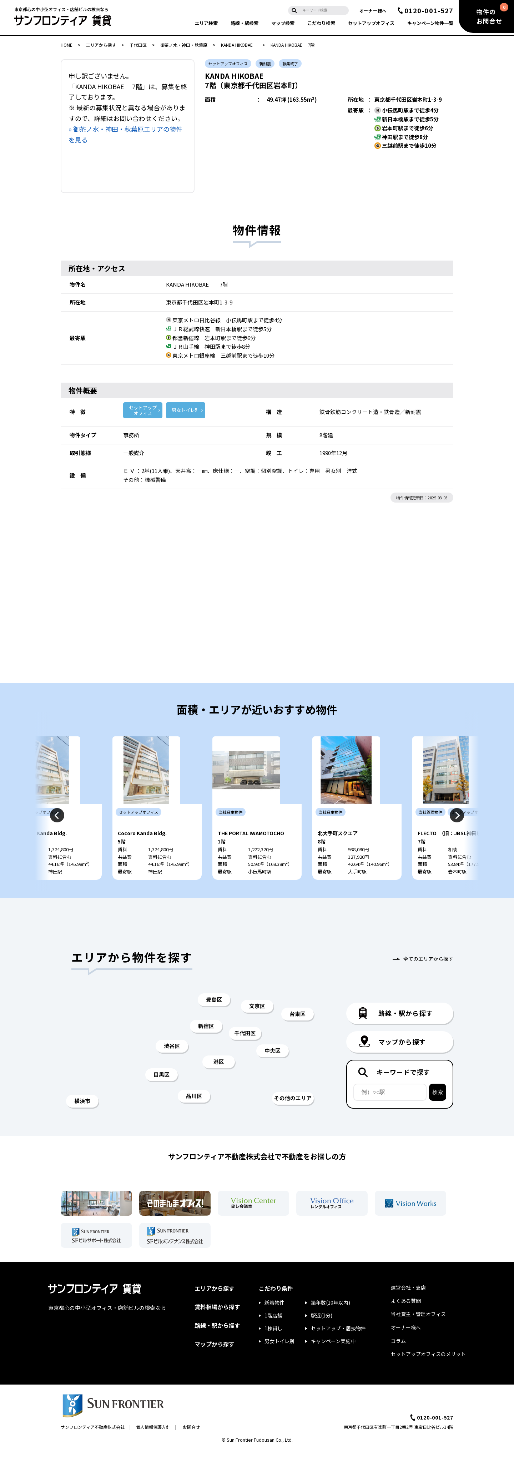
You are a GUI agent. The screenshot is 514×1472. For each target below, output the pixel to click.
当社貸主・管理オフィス (418, 1335)
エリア (206, 23)
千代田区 (138, 45)
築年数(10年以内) (330, 1323)
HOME (66, 45)
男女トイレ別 (186, 410)
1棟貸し (273, 1349)
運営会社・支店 (408, 1308)
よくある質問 (406, 1322)
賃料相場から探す (217, 1328)
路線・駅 (244, 23)
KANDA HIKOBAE (239, 45)
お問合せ (191, 1448)
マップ (282, 23)
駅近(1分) (321, 1336)
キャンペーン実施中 (333, 1362)
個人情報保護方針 (153, 1448)
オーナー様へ (373, 10)
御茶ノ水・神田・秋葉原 (183, 45)
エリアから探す (101, 45)
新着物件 (274, 1323)
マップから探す (215, 1365)
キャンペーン (430, 23)
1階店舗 (273, 1336)
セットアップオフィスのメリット (428, 1375)
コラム (398, 1362)
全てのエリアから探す (428, 980)
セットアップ (371, 23)
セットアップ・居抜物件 (338, 1349)
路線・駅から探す (217, 1346)
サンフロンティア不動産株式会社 (93, 1448)
